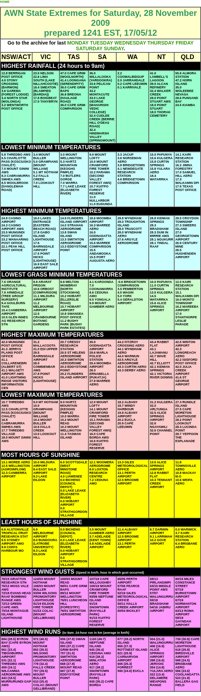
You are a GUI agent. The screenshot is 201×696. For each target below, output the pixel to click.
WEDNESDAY (130, 43)
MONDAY (78, 43)
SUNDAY (114, 48)
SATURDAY (89, 48)
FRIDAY (185, 43)
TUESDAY (101, 43)
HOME (5, 2)
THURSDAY (160, 43)
